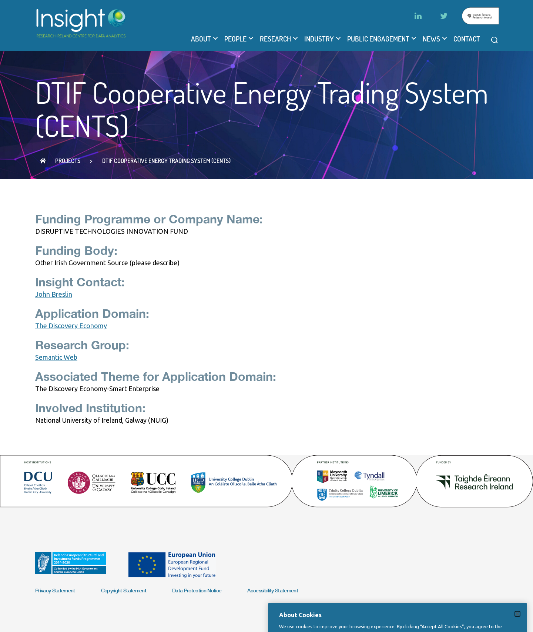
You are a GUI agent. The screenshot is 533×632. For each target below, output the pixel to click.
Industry (319, 38)
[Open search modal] (494, 40)
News (431, 38)
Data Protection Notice (196, 590)
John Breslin (53, 294)
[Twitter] (444, 16)
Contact (466, 38)
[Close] (517, 620)
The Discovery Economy (71, 325)
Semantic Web (56, 357)
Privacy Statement (55, 590)
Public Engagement (378, 38)
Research (275, 38)
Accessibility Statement (272, 590)
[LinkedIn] (418, 16)
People (235, 38)
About (201, 38)
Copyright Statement (123, 590)
